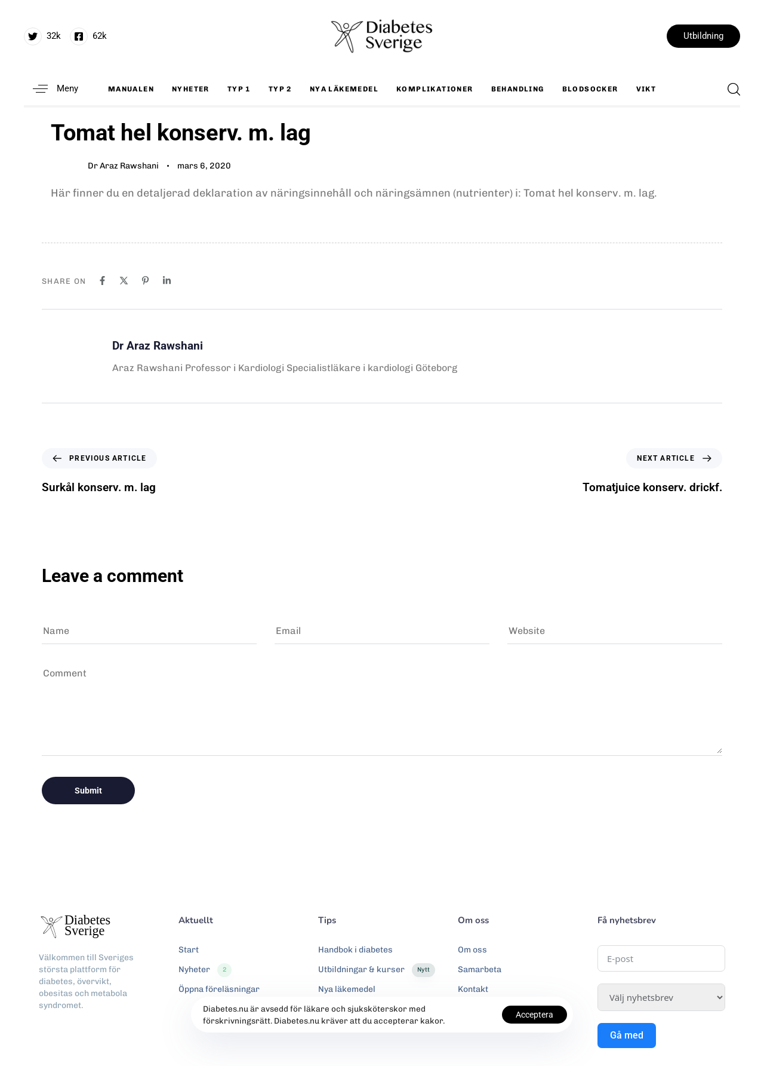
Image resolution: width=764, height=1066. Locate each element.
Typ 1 (239, 89)
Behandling (517, 89)
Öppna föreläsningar (219, 989)
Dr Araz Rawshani (123, 166)
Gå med (626, 1035)
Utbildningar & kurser (376, 969)
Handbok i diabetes (355, 950)
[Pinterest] (145, 280)
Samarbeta (479, 969)
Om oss (472, 950)
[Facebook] (102, 280)
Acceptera (534, 1014)
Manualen (131, 89)
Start (188, 950)
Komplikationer (434, 89)
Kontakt (473, 989)
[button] (51, 88)
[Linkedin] (166, 280)
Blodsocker (590, 89)
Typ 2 (280, 89)
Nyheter (191, 89)
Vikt (646, 89)
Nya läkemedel (344, 89)
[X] (123, 280)
